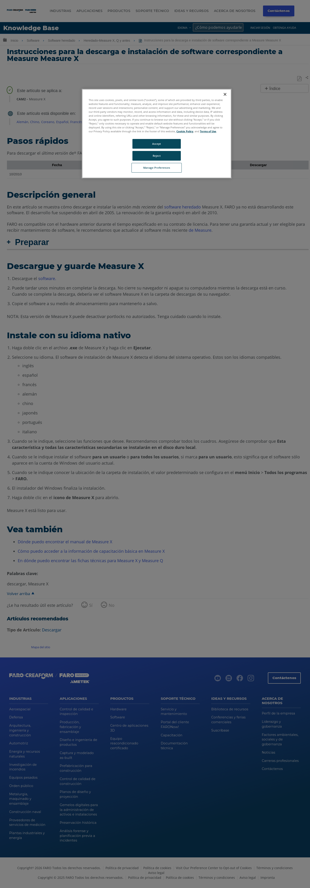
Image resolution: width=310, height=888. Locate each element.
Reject (157, 155)
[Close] (225, 94)
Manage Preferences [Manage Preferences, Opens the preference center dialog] (156, 167)
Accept (156, 143)
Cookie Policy (184, 131)
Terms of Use (208, 131)
